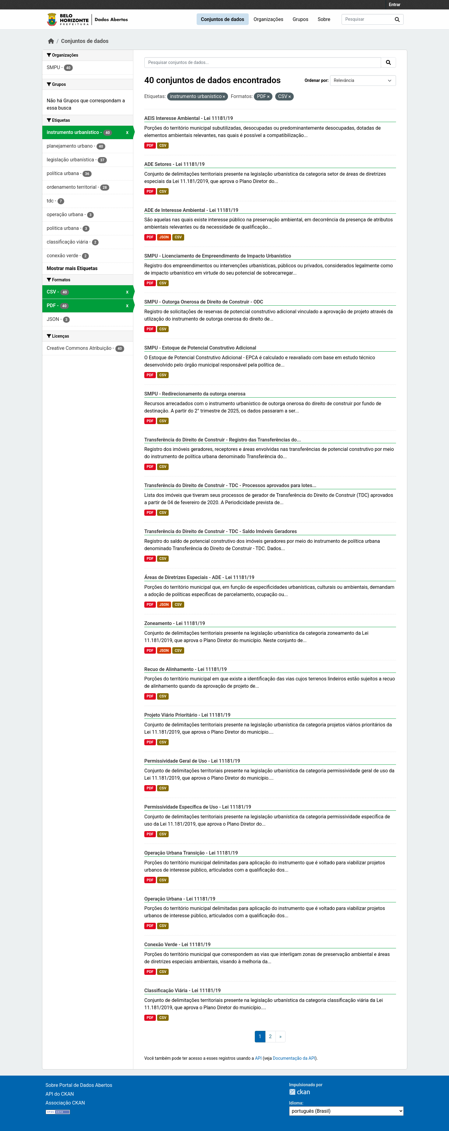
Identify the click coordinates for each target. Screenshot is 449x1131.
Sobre (324, 19)
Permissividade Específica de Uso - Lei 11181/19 (197, 807)
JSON (164, 237)
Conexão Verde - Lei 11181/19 (177, 944)
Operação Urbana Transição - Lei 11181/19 (191, 853)
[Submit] (397, 19)
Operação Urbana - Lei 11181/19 (179, 899)
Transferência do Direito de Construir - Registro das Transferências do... (222, 440)
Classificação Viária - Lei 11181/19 (182, 990)
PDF (150, 145)
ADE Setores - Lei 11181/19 (174, 164)
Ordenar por (316, 80)
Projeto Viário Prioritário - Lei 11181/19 (187, 715)
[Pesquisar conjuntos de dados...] (373, 19)
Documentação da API (294, 1058)
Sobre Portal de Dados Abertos (79, 1085)
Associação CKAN (65, 1103)
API (258, 1058)
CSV (162, 145)
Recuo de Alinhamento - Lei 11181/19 (185, 669)
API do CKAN (60, 1094)
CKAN (299, 1092)
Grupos (300, 19)
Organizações (268, 19)
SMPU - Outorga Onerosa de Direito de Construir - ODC (203, 302)
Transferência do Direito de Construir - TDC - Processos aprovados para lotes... (230, 485)
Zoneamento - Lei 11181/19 (174, 623)
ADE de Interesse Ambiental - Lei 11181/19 (191, 210)
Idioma (295, 1103)
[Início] (51, 41)
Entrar (395, 4)
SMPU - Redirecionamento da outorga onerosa (194, 394)
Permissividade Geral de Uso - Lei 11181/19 (192, 761)
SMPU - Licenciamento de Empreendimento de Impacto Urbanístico (217, 256)
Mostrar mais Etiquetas (72, 268)
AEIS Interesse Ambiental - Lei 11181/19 (188, 118)
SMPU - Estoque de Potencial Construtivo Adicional (200, 348)
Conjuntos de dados (222, 19)
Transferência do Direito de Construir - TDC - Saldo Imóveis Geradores (220, 531)
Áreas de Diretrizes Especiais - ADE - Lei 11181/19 (199, 577)
